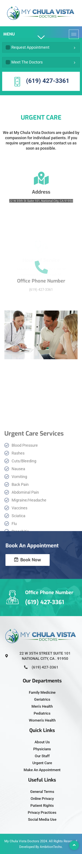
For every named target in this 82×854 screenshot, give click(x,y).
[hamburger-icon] (74, 34)
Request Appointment (27, 47)
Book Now (27, 560)
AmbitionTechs (51, 847)
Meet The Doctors (24, 62)
